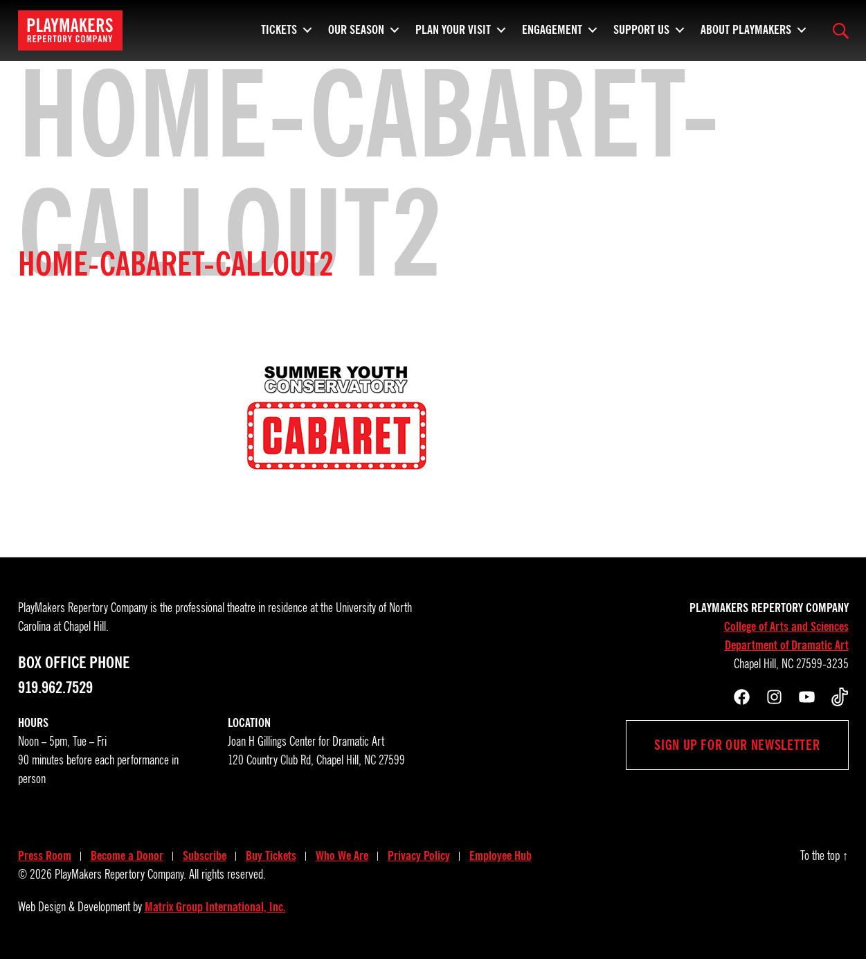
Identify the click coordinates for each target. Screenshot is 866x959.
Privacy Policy (419, 856)
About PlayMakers (746, 27)
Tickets (279, 27)
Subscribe (204, 856)
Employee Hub (500, 856)
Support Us (641, 27)
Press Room (44, 856)
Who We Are (342, 856)
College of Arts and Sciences (786, 626)
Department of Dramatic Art (787, 645)
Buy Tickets (271, 856)
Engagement (552, 27)
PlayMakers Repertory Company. (120, 874)
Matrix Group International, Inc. (215, 907)
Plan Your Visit (453, 27)
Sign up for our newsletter (737, 745)
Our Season (356, 27)
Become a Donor (127, 856)
